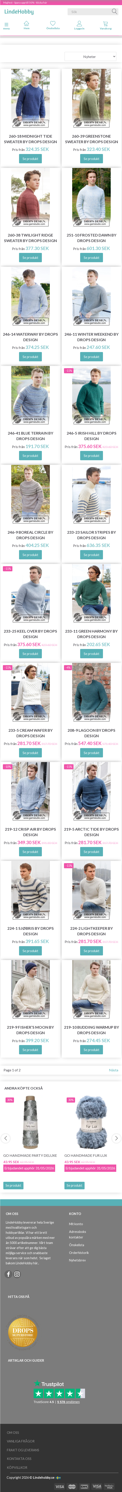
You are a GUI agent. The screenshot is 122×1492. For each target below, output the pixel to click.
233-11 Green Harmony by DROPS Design (91, 634)
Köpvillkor (17, 1467)
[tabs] (105, 26)
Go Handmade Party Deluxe (30, 1155)
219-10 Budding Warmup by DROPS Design (91, 1030)
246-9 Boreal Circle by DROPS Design (30, 535)
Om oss (13, 1432)
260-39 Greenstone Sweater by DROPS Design (91, 139)
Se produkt (13, 1185)
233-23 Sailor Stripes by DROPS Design (91, 535)
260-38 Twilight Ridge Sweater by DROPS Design (30, 238)
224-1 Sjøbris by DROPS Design (30, 931)
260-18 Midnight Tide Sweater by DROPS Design (30, 139)
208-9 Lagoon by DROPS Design (91, 733)
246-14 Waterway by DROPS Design (30, 337)
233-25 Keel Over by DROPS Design (30, 634)
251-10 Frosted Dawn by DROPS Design (91, 238)
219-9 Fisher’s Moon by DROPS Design (30, 1030)
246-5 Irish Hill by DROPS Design (91, 436)
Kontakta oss (19, 1459)
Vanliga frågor (21, 1441)
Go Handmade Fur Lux (85, 1155)
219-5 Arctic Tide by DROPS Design (91, 832)
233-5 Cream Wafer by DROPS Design (30, 733)
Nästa (113, 1070)
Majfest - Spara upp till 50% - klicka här (25, 2)
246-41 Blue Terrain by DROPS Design (30, 436)
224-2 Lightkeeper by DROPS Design (91, 931)
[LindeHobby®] (19, 11)
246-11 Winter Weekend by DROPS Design (91, 337)
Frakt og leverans (23, 1450)
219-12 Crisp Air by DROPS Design (30, 832)
